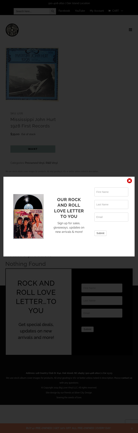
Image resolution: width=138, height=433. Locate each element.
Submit (100, 233)
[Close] (129, 181)
